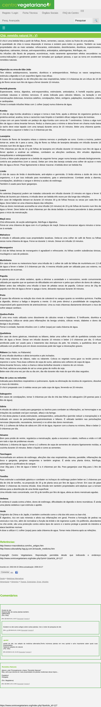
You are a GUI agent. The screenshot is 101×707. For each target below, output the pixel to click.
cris (7, 630)
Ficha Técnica (30, 13)
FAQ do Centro (71, 13)
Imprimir (26, 618)
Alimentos (15, 582)
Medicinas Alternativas (15, 579)
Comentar (5, 572)
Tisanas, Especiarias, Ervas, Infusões (34, 582)
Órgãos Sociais (50, 13)
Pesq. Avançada (11, 20)
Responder (20, 618)
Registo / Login (10, 13)
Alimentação (4, 582)
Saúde (2, 579)
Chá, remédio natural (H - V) (19, 35)
